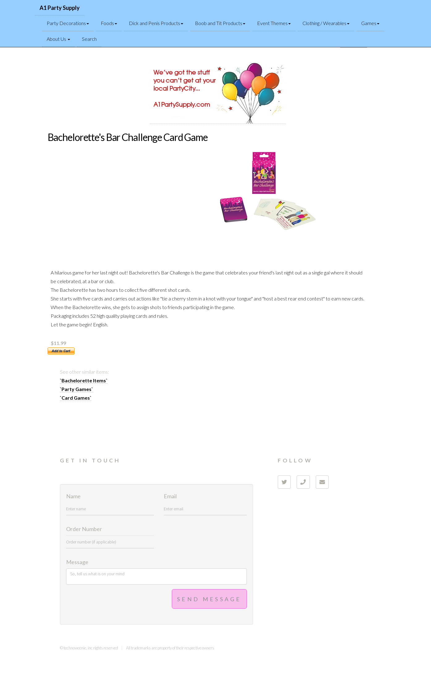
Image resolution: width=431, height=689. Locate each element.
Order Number (84, 529)
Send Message (209, 599)
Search (89, 39)
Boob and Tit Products (220, 23)
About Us (58, 39)
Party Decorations (68, 23)
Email (170, 496)
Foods (109, 23)
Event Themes (274, 23)
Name (73, 496)
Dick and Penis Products (156, 23)
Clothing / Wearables (325, 23)
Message (77, 562)
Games (370, 23)
